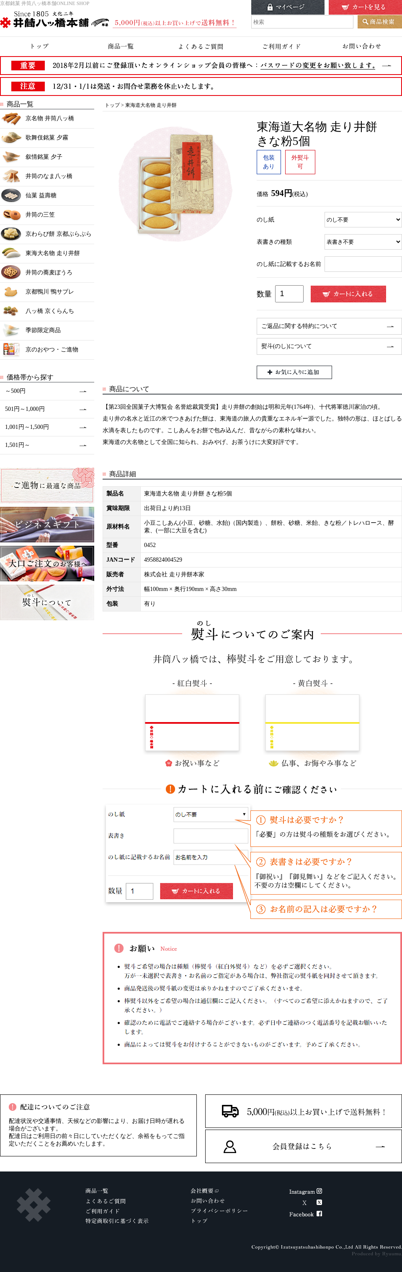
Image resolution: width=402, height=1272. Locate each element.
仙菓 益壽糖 (28, 196)
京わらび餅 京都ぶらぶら (46, 234)
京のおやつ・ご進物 (39, 350)
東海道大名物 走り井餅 (151, 105)
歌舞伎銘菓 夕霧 (34, 138)
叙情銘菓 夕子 (31, 157)
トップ (112, 105)
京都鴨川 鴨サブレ (37, 292)
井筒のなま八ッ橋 (36, 176)
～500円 (15, 391)
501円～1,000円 (25, 409)
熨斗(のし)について (286, 346)
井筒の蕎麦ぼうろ (36, 273)
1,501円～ (17, 445)
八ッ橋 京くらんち (37, 311)
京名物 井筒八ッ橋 (37, 118)
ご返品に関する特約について (299, 326)
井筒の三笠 (27, 215)
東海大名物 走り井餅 (40, 253)
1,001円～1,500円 (27, 427)
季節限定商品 (30, 330)
